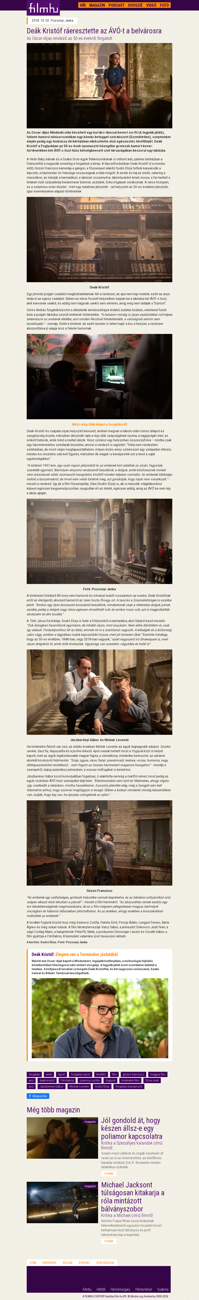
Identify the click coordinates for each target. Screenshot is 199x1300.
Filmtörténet (143, 1289)
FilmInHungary (120, 1289)
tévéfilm (101, 1074)
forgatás (34, 1074)
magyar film (157, 1074)
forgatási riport (80, 1074)
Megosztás (38, 1096)
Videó (151, 5)
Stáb (33, 1263)
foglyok (110, 1080)
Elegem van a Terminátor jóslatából (87, 954)
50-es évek (152, 1080)
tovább (108, 1173)
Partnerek (49, 1263)
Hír (83, 5)
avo (31, 1080)
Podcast (117, 5)
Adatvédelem (105, 1263)
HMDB (101, 1289)
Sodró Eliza (102, 1086)
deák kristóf (47, 1080)
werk (49, 1074)
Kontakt (84, 1263)
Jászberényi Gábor (52, 1086)
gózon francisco (133, 1074)
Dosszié (135, 5)
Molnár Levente (79, 1086)
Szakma (162, 1289)
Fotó (164, 5)
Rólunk (68, 1263)
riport (61, 1074)
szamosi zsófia (90, 1080)
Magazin (97, 5)
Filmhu (87, 1289)
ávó (31, 1086)
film (114, 1074)
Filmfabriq (67, 1080)
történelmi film (130, 1080)
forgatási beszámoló (128, 1086)
